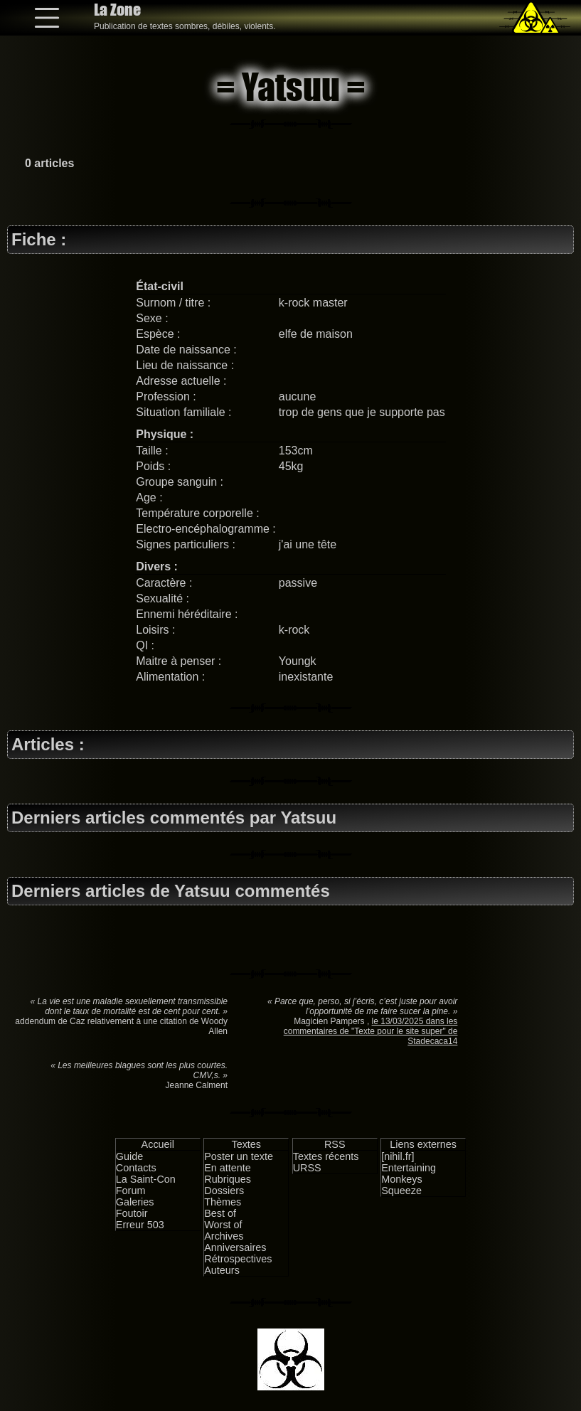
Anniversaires (235, 1247)
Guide (129, 1156)
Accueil (158, 1144)
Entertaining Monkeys (408, 1173)
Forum (131, 1190)
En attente (227, 1167)
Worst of (223, 1224)
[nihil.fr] (397, 1156)
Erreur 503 (140, 1224)
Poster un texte (238, 1156)
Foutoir (132, 1213)
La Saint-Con (146, 1179)
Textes (246, 1144)
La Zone (117, 9)
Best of (220, 1213)
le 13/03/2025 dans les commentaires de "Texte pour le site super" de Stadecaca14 (371, 1031)
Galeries (135, 1202)
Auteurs (222, 1270)
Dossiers (224, 1190)
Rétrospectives (238, 1258)
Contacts (136, 1167)
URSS (307, 1167)
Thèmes (222, 1202)
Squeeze (401, 1190)
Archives (223, 1236)
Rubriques (227, 1179)
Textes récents (326, 1156)
